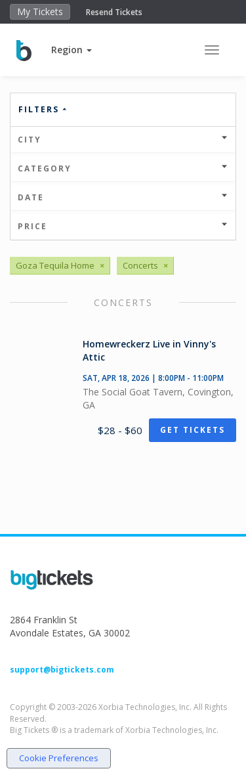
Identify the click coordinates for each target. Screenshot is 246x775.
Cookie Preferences (58, 758)
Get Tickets (192, 429)
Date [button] (123, 197)
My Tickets (40, 11)
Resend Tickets (114, 12)
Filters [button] (43, 109)
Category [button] (123, 168)
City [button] (123, 139)
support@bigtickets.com (62, 669)
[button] (71, 49)
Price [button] (123, 226)
